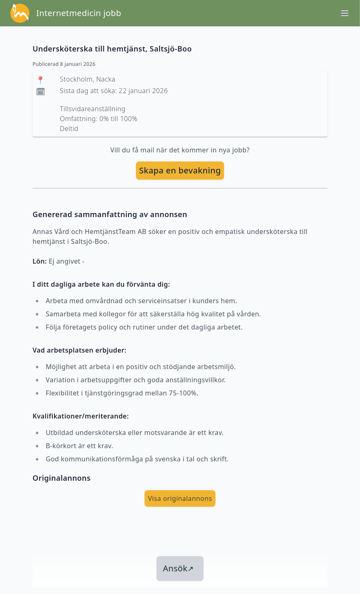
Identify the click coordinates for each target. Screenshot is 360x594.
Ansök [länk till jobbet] (178, 568)
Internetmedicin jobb (78, 13)
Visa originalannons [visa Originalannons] (180, 498)
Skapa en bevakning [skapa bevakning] (180, 170)
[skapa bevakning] (180, 170)
